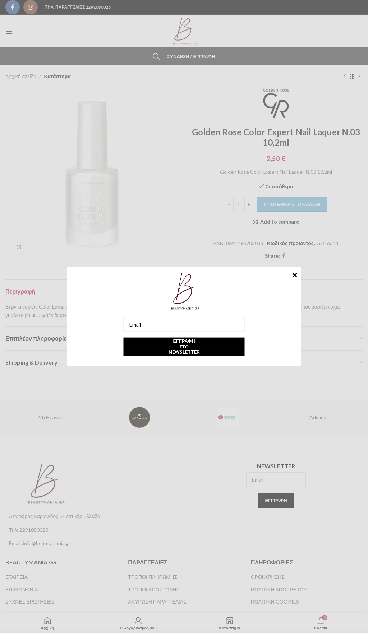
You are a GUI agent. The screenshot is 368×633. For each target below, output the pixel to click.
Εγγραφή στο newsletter (184, 346)
